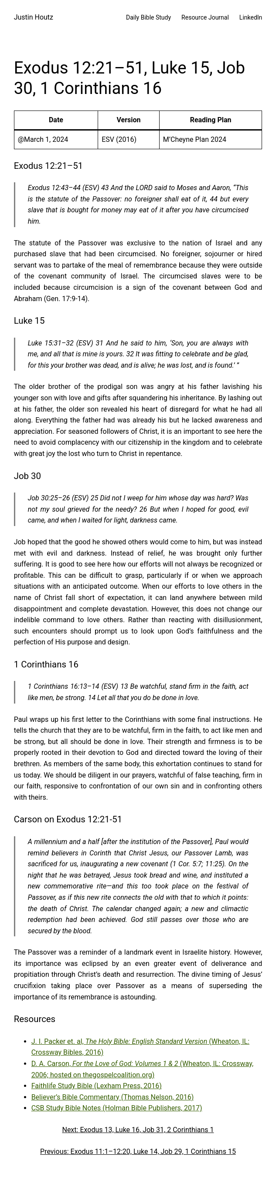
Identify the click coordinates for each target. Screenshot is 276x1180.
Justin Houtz (33, 17)
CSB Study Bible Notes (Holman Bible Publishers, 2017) (116, 1108)
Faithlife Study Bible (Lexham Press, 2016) (96, 1086)
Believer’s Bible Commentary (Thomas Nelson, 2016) (112, 1097)
